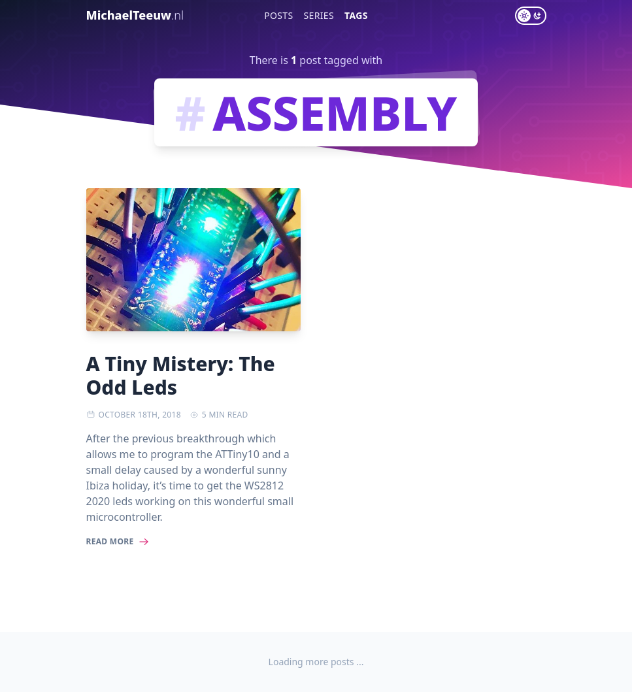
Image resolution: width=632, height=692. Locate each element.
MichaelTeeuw (135, 15)
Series (319, 15)
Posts (278, 15)
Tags (356, 15)
